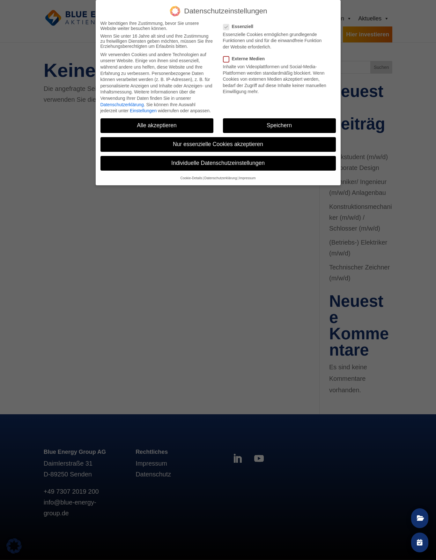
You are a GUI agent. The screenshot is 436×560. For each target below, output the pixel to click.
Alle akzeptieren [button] (157, 125)
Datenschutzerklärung (122, 104)
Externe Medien (246, 58)
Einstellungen (143, 110)
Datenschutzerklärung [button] (220, 177)
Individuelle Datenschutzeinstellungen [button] (218, 162)
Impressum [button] (247, 177)
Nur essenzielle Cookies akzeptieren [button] (218, 144)
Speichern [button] (279, 125)
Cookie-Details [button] (191, 177)
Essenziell (241, 25)
